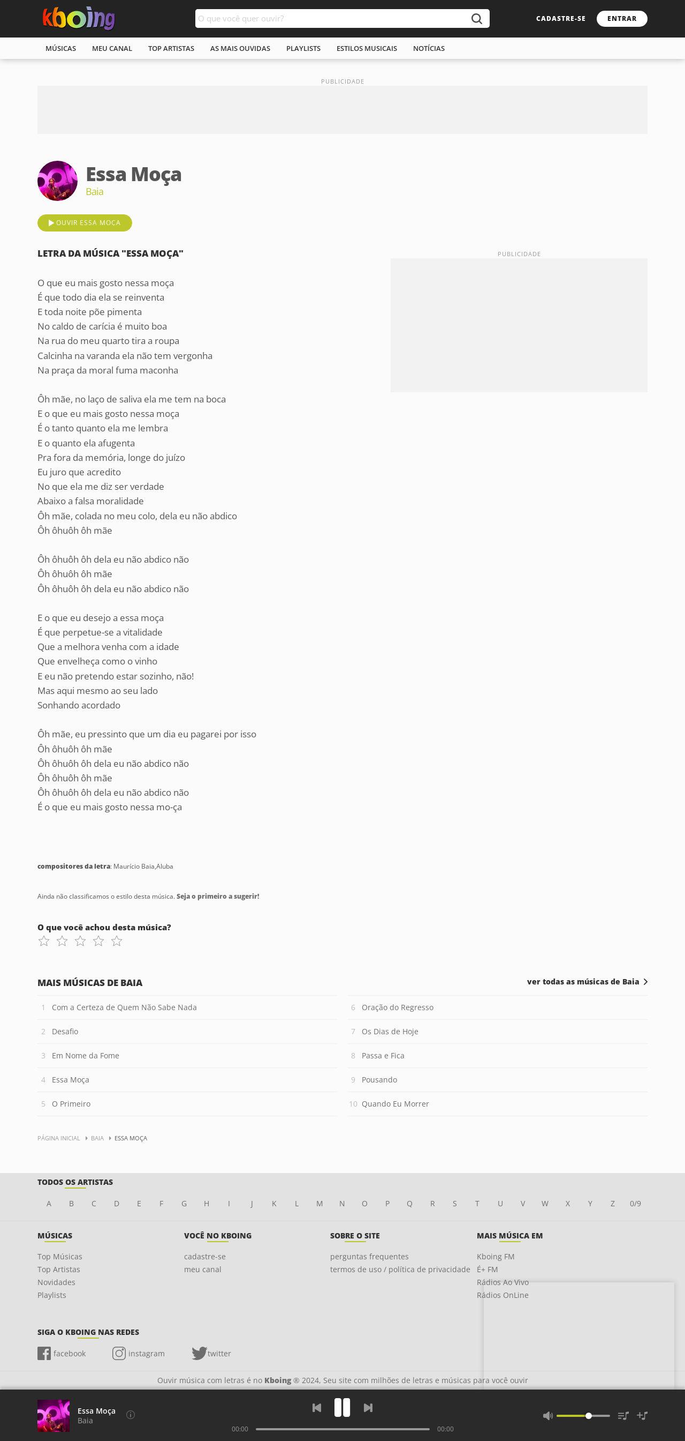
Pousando (379, 1079)
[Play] (342, 1407)
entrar (622, 18)
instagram (146, 1353)
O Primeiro (71, 1104)
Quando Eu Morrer (395, 1104)
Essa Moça (70, 1079)
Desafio (65, 1031)
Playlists (51, 1295)
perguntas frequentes (369, 1256)
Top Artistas (58, 1269)
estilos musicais (367, 48)
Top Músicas (59, 1256)
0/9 (635, 1203)
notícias (429, 48)
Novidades (56, 1282)
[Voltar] (317, 1407)
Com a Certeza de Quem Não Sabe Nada (124, 1007)
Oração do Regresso (397, 1007)
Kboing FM (496, 1256)
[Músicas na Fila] (623, 1416)
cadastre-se (561, 18)
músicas (60, 48)
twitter (219, 1353)
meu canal (112, 48)
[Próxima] (368, 1407)
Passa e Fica (383, 1055)
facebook (70, 1353)
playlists (303, 48)
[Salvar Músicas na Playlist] (642, 1416)
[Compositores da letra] (130, 1414)
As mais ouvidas (240, 48)
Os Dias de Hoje (390, 1031)
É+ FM (487, 1269)
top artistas (171, 48)
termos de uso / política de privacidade (400, 1269)
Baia (85, 1420)
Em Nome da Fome (85, 1055)
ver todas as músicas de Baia (583, 981)
